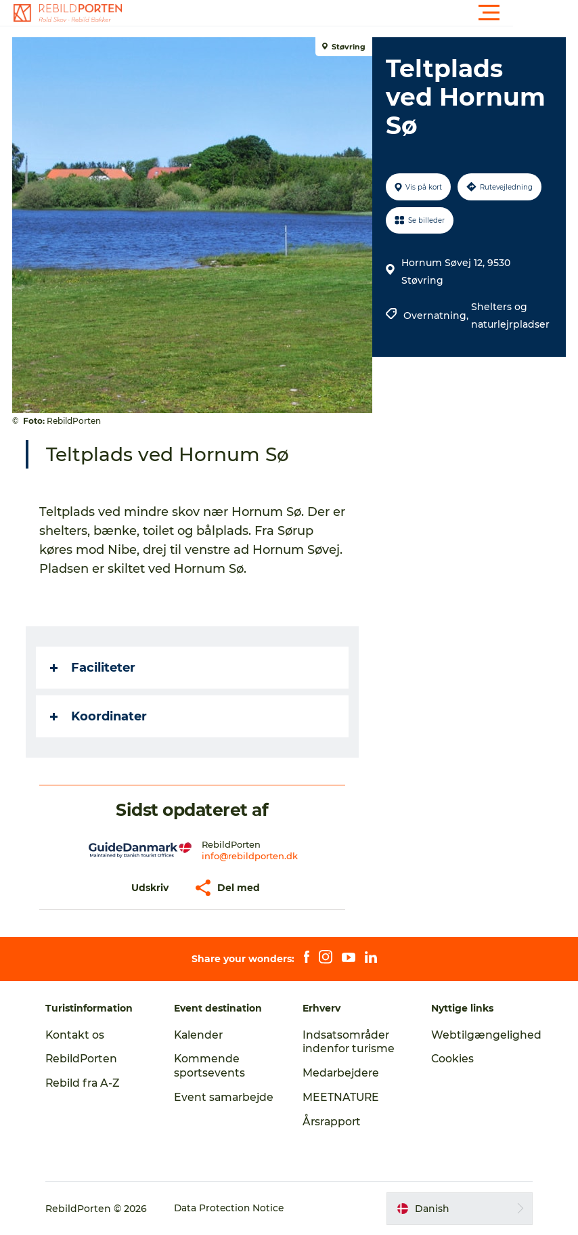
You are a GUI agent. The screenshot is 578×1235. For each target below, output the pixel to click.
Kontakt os (79, 1034)
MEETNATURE (341, 1097)
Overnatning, (436, 315)
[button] (349, 13)
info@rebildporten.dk (250, 855)
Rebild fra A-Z (87, 1083)
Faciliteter (94, 667)
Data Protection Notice (234, 1208)
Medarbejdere (342, 1072)
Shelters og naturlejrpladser (509, 315)
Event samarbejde (209, 1104)
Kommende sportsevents (212, 1065)
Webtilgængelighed (484, 1034)
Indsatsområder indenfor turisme (349, 1042)
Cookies (450, 1058)
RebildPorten (86, 1058)
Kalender (201, 1034)
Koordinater (99, 716)
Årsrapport (333, 1121)
